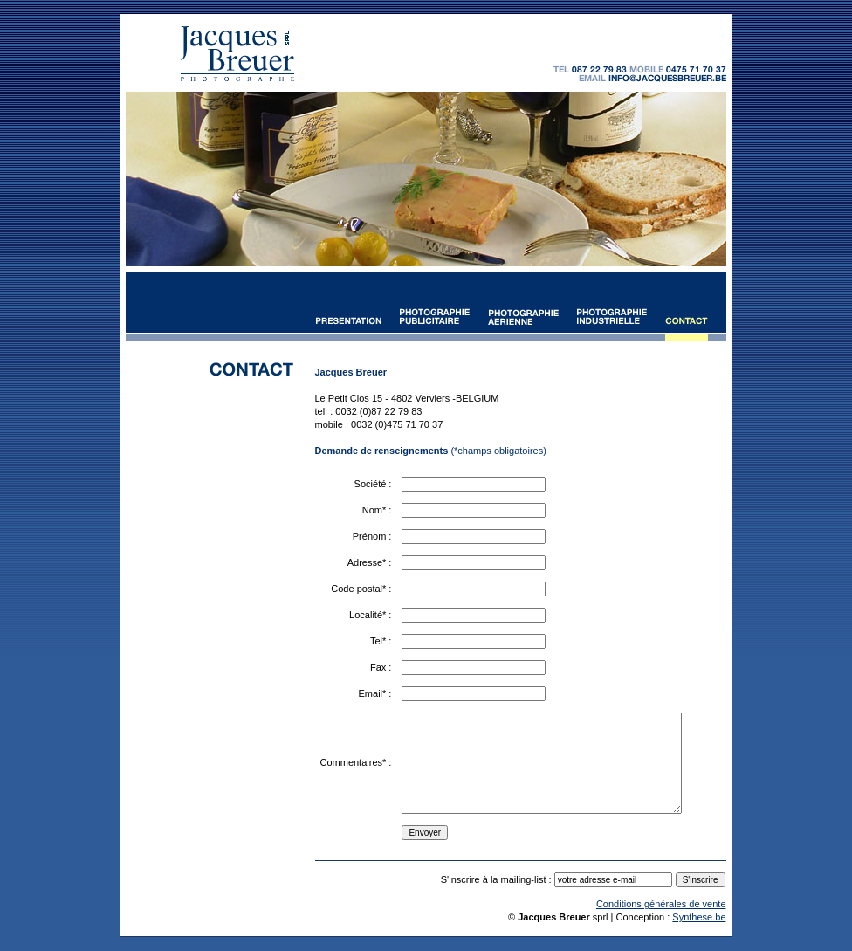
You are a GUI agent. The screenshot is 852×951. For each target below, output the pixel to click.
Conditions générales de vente (661, 904)
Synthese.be (698, 917)
